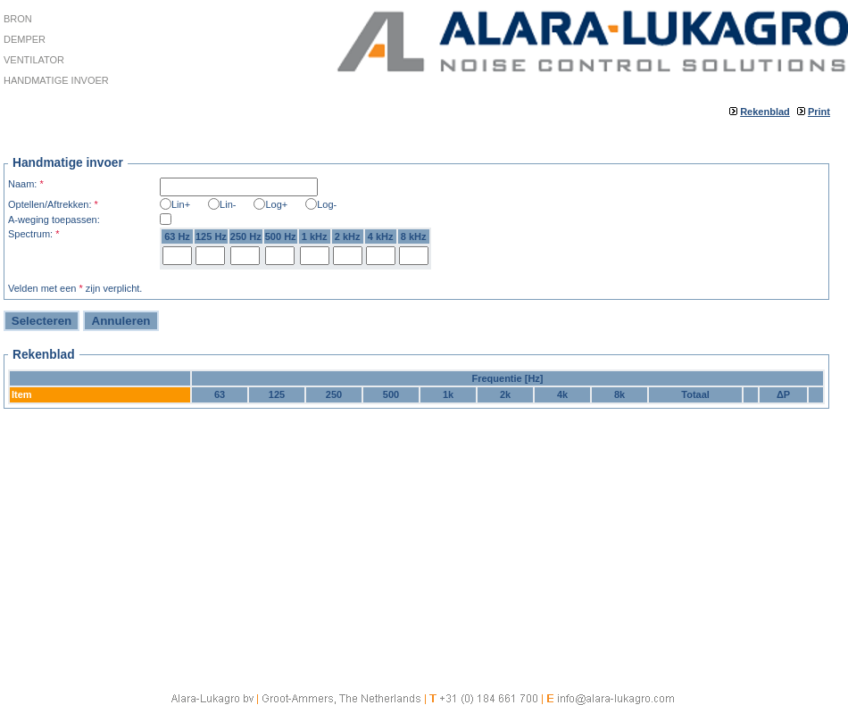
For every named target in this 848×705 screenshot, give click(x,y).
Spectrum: (33, 233)
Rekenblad (765, 111)
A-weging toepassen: (54, 219)
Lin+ (180, 204)
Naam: (26, 183)
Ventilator (34, 59)
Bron (18, 18)
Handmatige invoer (56, 80)
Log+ (276, 204)
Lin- (228, 204)
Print (819, 111)
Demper (25, 39)
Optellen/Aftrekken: (53, 204)
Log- (327, 204)
